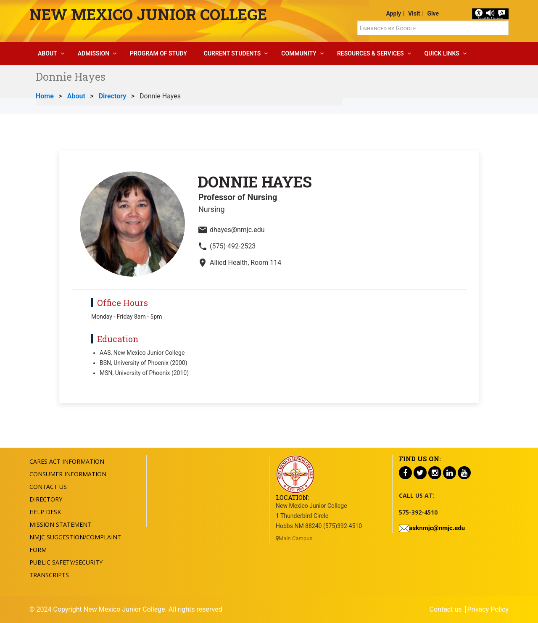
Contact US (48, 487)
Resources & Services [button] (370, 53)
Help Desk (45, 512)
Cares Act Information (66, 461)
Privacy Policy (488, 609)
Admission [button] (93, 53)
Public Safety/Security (66, 562)
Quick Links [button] (442, 53)
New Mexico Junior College (148, 14)
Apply (393, 13)
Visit (414, 13)
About (76, 96)
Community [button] (298, 53)
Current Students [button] (232, 53)
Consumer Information (67, 474)
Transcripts (49, 575)
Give (433, 13)
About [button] (47, 53)
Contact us (446, 609)
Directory (113, 96)
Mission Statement (60, 524)
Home (45, 96)
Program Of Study (158, 53)
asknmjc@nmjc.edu (437, 528)
